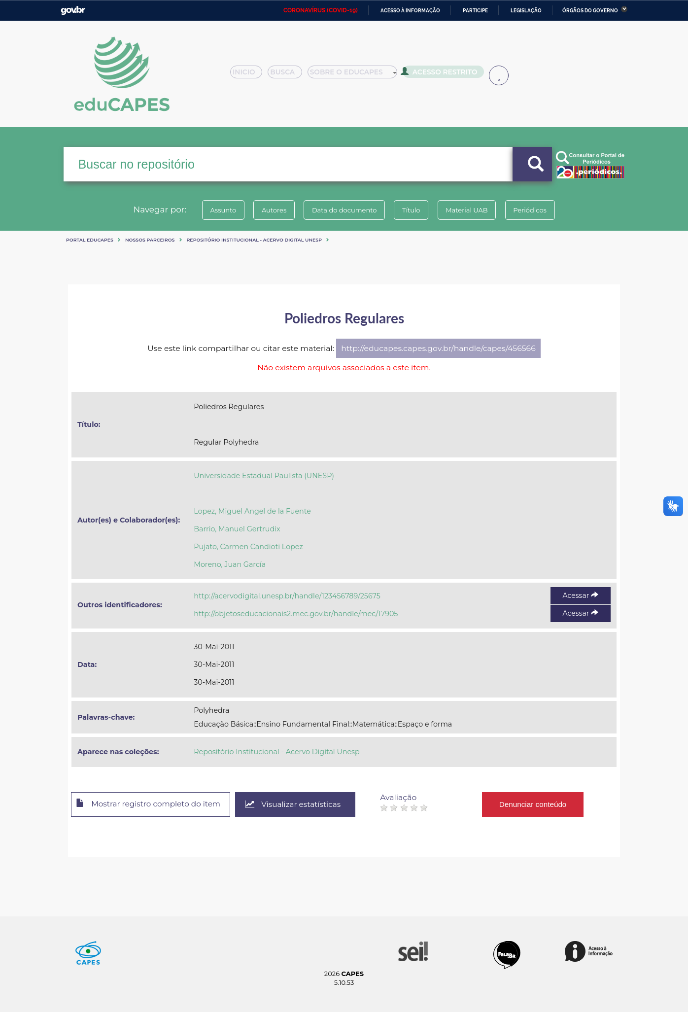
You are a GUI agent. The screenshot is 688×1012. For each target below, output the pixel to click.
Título (413, 210)
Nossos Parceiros (150, 240)
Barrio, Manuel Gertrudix (237, 528)
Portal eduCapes (89, 240)
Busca (288, 74)
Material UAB (473, 210)
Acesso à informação (410, 10)
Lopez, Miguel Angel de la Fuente (252, 511)
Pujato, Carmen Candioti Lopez (248, 546)
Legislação (526, 10)
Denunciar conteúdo (546, 804)
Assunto (213, 210)
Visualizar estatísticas (304, 804)
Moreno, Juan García (230, 564)
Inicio (249, 74)
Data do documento (342, 210)
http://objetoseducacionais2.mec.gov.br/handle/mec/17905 (296, 613)
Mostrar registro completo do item (153, 805)
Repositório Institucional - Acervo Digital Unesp (254, 240)
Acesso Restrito (443, 74)
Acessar (580, 595)
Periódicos (540, 210)
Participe (475, 10)
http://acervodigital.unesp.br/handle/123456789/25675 (287, 596)
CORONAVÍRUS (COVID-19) (320, 10)
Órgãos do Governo (590, 10)
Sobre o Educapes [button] (357, 74)
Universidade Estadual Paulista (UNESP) (264, 475)
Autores (267, 210)
